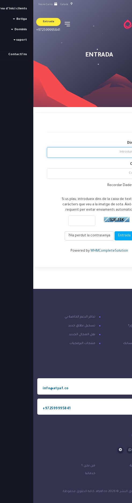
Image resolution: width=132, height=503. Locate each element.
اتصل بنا (122, 317)
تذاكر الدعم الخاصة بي (46, 317)
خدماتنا (57, 473)
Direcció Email (106, 143)
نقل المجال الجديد (49, 334)
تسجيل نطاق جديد (48, 326)
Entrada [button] (15, 21)
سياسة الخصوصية (110, 466)
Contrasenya (107, 164)
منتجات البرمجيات (49, 343)
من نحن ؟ (55, 466)
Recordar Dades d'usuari (96, 185)
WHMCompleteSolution (76, 251)
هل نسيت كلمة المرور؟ (111, 326)
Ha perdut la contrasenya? (56, 236)
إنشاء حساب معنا (115, 334)
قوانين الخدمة (114, 473)
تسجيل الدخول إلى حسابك (109, 343)
